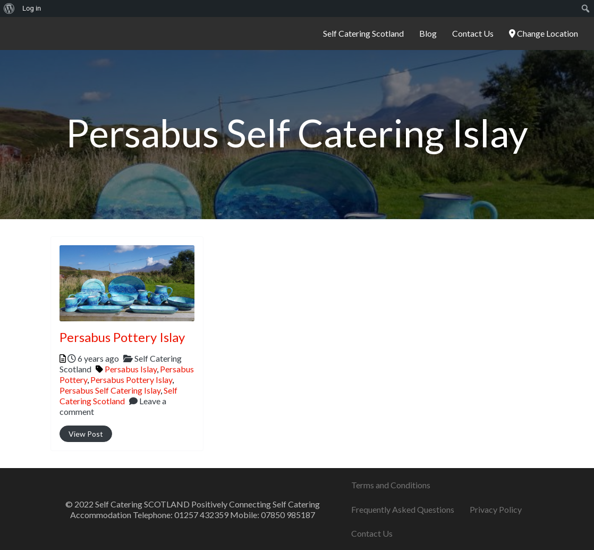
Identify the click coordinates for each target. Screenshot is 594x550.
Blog (428, 33)
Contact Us (473, 33)
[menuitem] (9, 8)
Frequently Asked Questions (402, 509)
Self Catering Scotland (363, 33)
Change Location (543, 33)
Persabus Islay (131, 369)
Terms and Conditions (390, 485)
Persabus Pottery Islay (122, 337)
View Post (86, 433)
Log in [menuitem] (31, 8)
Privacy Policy (496, 509)
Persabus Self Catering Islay (110, 390)
